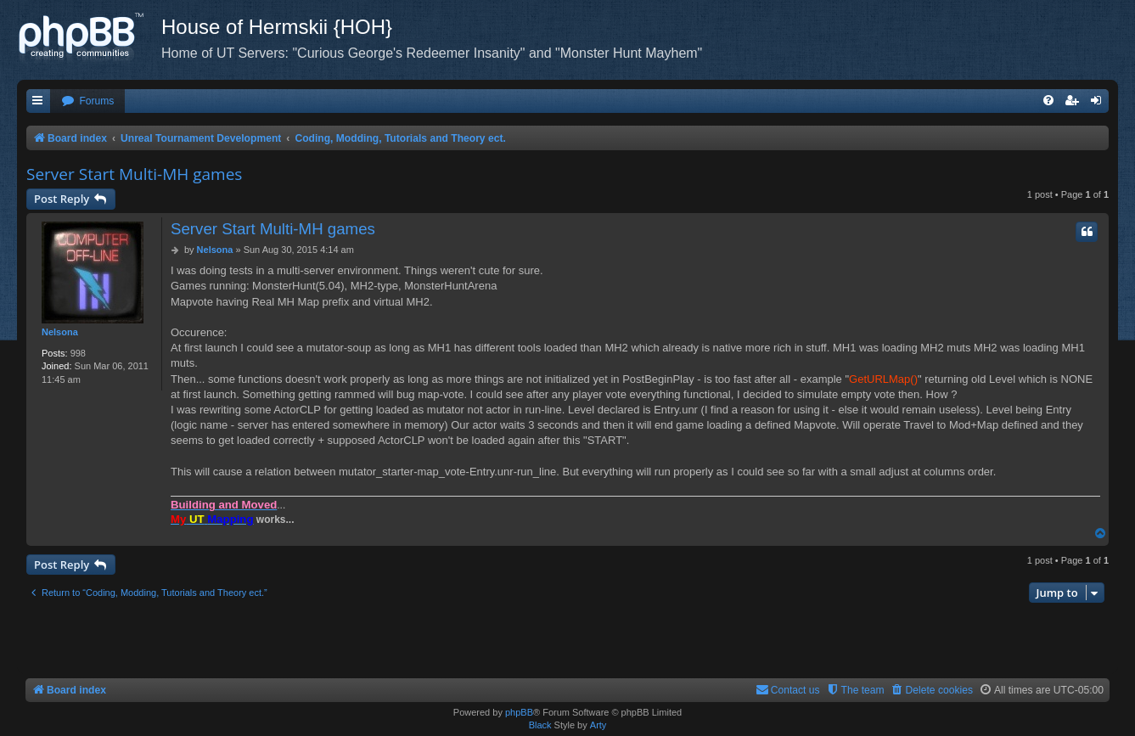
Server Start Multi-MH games (134, 174)
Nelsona (60, 332)
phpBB (519, 712)
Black (540, 725)
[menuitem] (87, 101)
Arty (598, 725)
